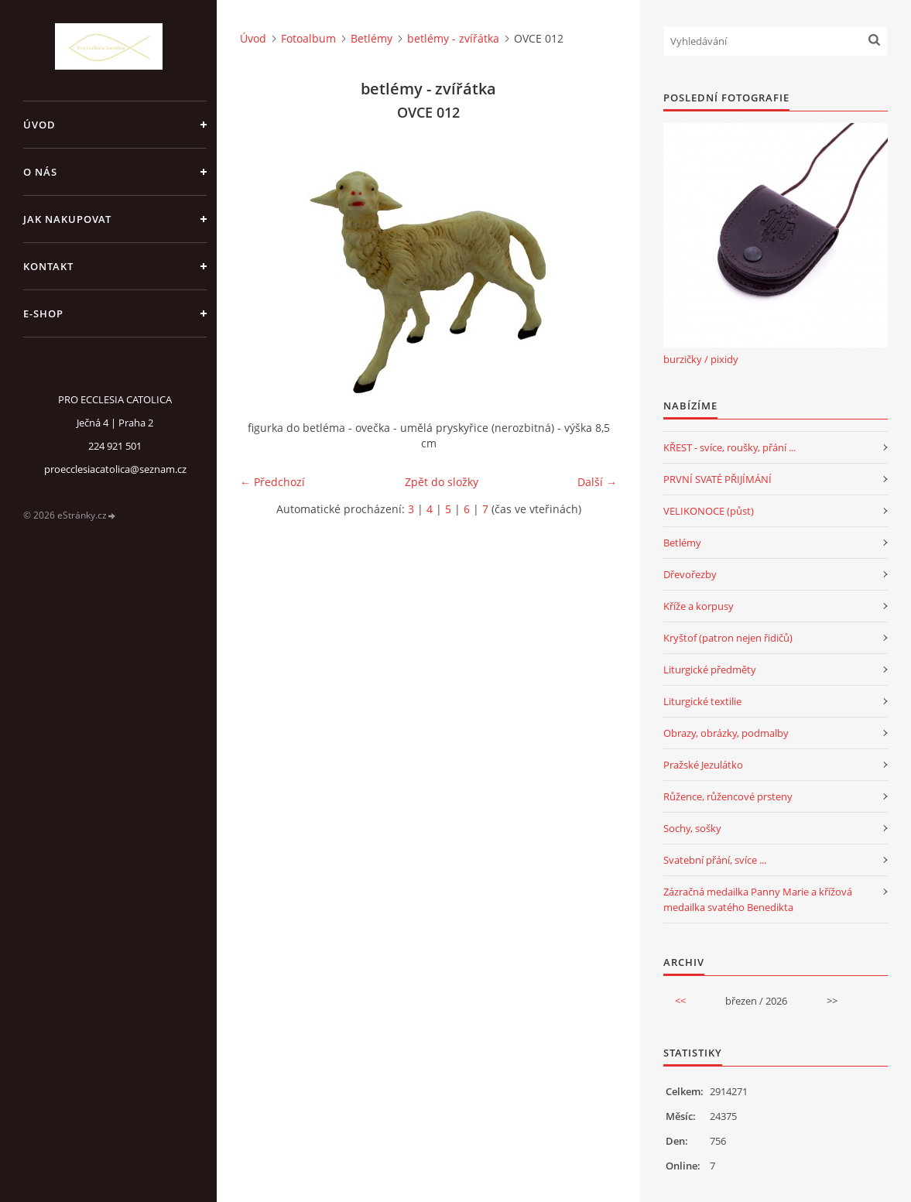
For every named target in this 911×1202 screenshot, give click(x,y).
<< (680, 1001)
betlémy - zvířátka (453, 38)
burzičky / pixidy (700, 359)
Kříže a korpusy (698, 606)
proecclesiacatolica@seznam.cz (115, 469)
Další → (597, 481)
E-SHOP (43, 313)
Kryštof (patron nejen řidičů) (728, 638)
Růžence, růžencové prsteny (728, 796)
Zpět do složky (441, 481)
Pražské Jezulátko (703, 765)
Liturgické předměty (709, 669)
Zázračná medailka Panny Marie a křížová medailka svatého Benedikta (757, 899)
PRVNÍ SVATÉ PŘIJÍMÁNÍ (717, 479)
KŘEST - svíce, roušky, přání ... (729, 447)
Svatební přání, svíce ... (714, 860)
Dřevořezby (690, 574)
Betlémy (371, 38)
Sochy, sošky (692, 828)
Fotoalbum (308, 38)
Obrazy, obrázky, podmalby (726, 733)
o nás (40, 172)
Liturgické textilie (702, 701)
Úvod (39, 125)
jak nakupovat (67, 219)
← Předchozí (272, 481)
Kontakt (48, 266)
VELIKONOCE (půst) (708, 511)
